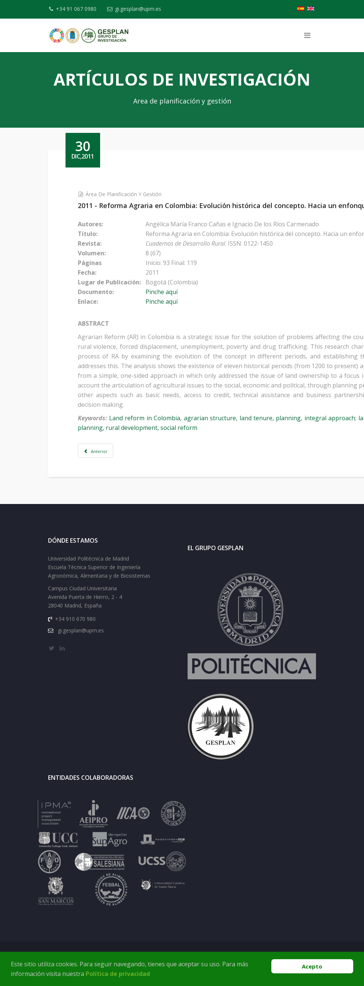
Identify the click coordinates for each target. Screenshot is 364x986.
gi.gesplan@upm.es (141, 8)
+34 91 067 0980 (78, 8)
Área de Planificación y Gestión (132, 194)
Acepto (312, 966)
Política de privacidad (118, 974)
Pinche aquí (170, 292)
